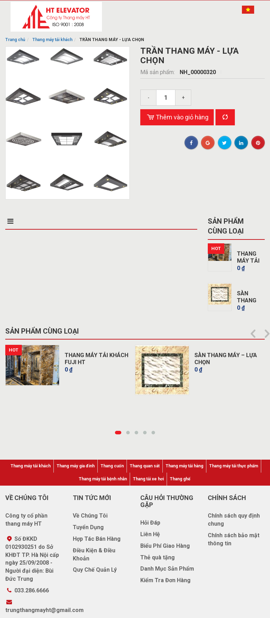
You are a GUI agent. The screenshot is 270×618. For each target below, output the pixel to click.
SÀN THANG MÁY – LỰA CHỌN (225, 359)
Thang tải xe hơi (148, 478)
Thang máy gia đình (76, 466)
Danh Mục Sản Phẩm (167, 568)
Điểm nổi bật (70, 221)
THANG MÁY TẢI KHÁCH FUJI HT (96, 359)
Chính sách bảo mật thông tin (233, 539)
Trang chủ (15, 39)
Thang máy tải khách (52, 39)
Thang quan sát (145, 466)
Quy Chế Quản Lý (95, 569)
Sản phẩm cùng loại (226, 226)
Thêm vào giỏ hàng (177, 117)
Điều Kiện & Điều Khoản (94, 554)
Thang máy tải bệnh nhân (103, 478)
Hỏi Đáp (150, 522)
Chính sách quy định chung (234, 519)
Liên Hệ (150, 534)
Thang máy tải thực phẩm (233, 466)
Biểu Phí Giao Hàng (165, 546)
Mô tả (16, 221)
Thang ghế (180, 478)
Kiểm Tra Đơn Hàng (165, 580)
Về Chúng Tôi (90, 515)
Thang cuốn (112, 466)
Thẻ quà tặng (157, 557)
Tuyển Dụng (88, 527)
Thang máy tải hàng (184, 466)
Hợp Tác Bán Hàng (97, 538)
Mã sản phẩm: (158, 72)
